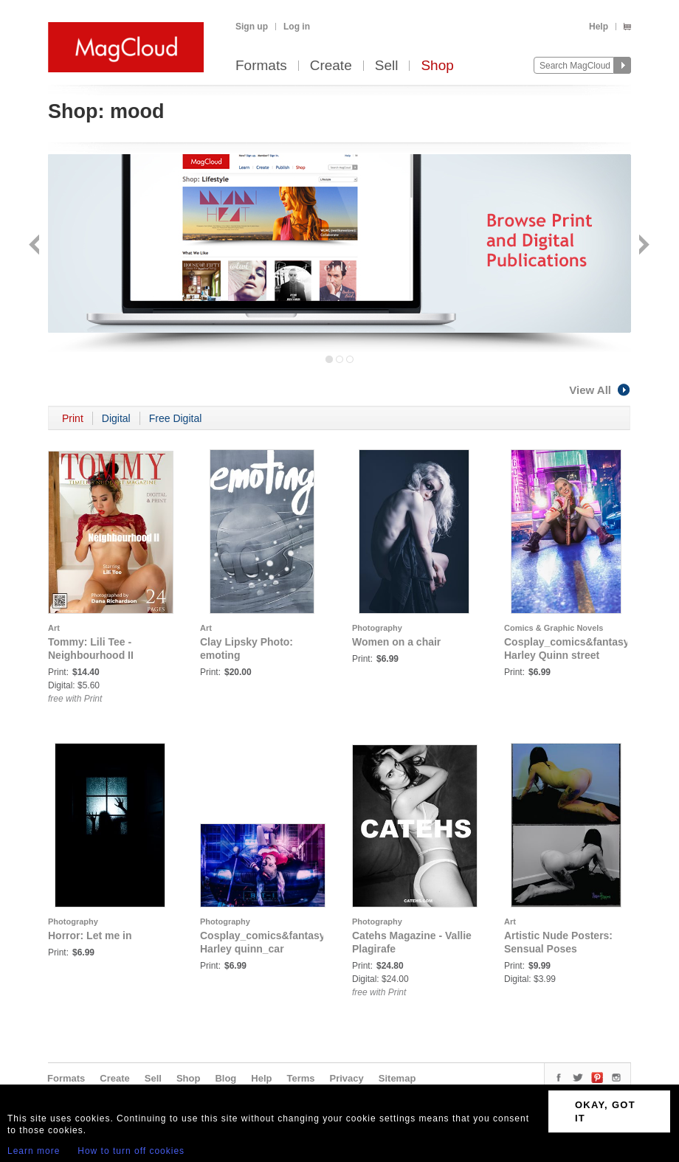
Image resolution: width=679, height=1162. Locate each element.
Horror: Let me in (90, 935)
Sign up (251, 26)
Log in (296, 26)
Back (36, 246)
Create (331, 66)
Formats (261, 66)
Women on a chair (396, 642)
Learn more (33, 1151)
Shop (437, 66)
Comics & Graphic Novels (554, 627)
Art (54, 627)
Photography (377, 627)
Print (72, 418)
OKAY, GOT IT (605, 1111)
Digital (116, 418)
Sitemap (397, 1078)
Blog (225, 1078)
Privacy (347, 1078)
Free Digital (175, 418)
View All (600, 390)
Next (642, 246)
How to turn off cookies (131, 1151)
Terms (300, 1078)
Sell (387, 66)
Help (598, 26)
